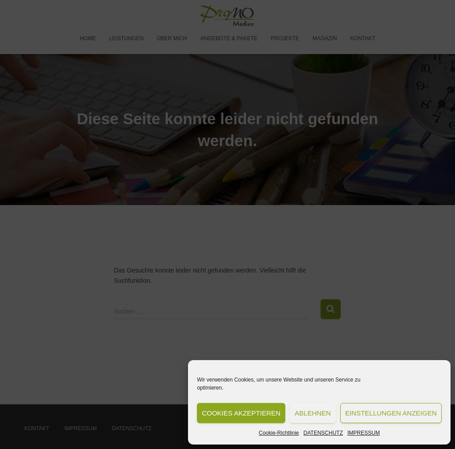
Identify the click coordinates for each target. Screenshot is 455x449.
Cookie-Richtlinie (279, 433)
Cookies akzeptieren (241, 413)
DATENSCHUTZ (323, 433)
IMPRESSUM (363, 433)
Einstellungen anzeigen (391, 413)
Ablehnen (313, 413)
